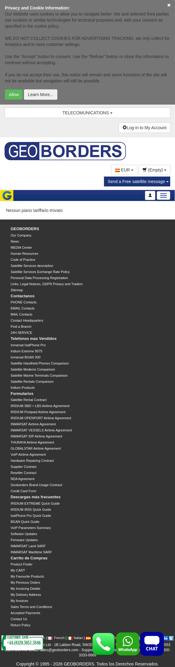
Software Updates (24, 534)
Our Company (21, 235)
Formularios (22, 393)
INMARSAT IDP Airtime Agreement (36, 436)
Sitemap (17, 290)
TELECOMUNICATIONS (87, 112)
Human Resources (24, 253)
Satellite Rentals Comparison (32, 381)
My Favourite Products (27, 576)
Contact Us (19, 619)
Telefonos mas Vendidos (33, 338)
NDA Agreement (23, 479)
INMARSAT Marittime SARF (31, 552)
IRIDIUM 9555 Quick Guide (31, 509)
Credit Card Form (23, 491)
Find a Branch (21, 326)
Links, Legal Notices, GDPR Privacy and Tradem (46, 284)
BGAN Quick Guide (25, 522)
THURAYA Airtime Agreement (32, 442)
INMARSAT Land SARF (28, 546)
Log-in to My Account (145, 127)
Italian (75, 638)
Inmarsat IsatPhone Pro (28, 345)
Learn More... (40, 94)
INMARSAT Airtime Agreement (33, 424)
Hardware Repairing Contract (32, 460)
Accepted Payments (25, 613)
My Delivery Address (26, 594)
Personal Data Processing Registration (39, 278)
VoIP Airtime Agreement (28, 454)
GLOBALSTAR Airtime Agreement (36, 448)
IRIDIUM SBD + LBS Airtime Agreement (40, 406)
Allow (14, 94)
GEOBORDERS (25, 228)
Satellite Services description (32, 266)
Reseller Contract (23, 473)
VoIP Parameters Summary (31, 528)
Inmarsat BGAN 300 (25, 357)
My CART (18, 570)
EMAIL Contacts (23, 308)
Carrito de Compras (29, 558)
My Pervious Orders (25, 582)
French (56, 638)
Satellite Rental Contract (29, 400)
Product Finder (21, 564)
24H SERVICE (21, 332)
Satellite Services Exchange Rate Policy (40, 272)
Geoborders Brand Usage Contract (36, 485)
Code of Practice (23, 259)
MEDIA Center (21, 247)
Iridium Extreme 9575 (26, 351)
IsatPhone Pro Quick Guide (31, 515)
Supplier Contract (23, 466)
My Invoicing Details (25, 588)
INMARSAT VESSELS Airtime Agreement (41, 430)
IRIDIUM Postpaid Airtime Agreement (38, 412)
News (15, 241)
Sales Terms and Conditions (31, 607)
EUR (124, 170)
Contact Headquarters (27, 320)
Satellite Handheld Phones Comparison (40, 363)
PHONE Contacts (24, 302)
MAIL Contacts (21, 314)
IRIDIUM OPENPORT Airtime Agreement (41, 418)
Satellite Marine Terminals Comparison (39, 375)
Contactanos (23, 296)
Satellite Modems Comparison (33, 369)
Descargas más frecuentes (36, 497)
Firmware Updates (24, 540)
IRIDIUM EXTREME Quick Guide (35, 503)
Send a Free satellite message (138, 181)
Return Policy (20, 625)
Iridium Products (23, 387)
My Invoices (19, 601)
